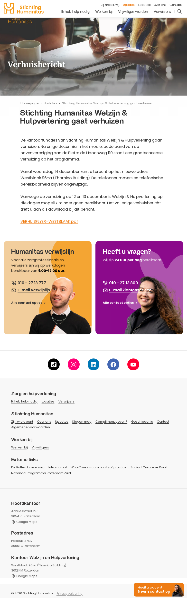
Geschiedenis (142, 421)
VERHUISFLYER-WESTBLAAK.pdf (49, 221)
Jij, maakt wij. (110, 5)
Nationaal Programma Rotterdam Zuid (41, 473)
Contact (175, 5)
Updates (129, 5)
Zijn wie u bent (22, 421)
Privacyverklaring (69, 593)
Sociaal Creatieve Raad (149, 467)
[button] (158, 589)
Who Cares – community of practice (99, 467)
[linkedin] (94, 364)
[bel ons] (28, 283)
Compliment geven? (111, 421)
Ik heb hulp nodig (75, 12)
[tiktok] (54, 364)
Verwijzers (162, 12)
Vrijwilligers (40, 447)
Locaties (144, 5)
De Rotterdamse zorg (28, 467)
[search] (179, 12)
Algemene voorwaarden (30, 427)
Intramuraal (57, 467)
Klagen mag (81, 421)
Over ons (160, 5)
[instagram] (74, 364)
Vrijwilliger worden (133, 12)
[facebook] (113, 364)
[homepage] (23, 8)
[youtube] (133, 364)
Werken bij (103, 12)
